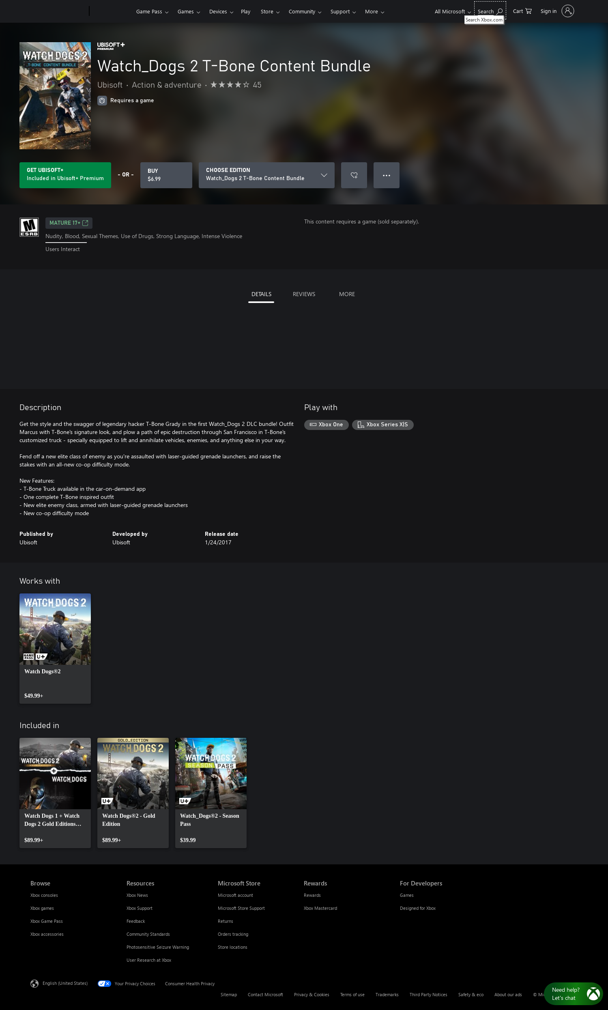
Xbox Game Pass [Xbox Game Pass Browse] (46, 921)
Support (340, 11)
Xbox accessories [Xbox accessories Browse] (47, 934)
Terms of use (352, 994)
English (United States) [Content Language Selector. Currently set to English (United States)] (65, 982)
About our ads (508, 994)
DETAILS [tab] (261, 294)
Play (245, 11)
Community (302, 11)
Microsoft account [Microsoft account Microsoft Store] (235, 895)
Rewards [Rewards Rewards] (312, 895)
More (371, 11)
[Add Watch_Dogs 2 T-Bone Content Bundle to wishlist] (354, 175)
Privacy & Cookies (311, 994)
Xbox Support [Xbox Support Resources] (140, 908)
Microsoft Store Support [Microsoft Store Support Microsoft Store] (241, 908)
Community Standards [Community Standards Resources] (148, 934)
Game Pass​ (149, 11)
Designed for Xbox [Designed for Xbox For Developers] (418, 908)
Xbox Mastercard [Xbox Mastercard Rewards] (320, 908)
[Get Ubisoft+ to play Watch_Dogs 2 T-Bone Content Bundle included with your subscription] (65, 175)
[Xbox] (111, 11)
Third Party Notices (428, 994)
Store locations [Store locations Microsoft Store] (232, 947)
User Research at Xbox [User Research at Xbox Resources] (149, 960)
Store (267, 11)
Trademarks (387, 994)
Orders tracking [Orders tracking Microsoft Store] (233, 934)
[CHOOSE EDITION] (267, 175)
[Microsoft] (58, 11)
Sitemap (229, 994)
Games (186, 11)
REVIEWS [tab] (304, 294)
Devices (218, 11)
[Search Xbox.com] (490, 10)
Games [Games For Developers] (407, 895)
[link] (55, 648)
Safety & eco (470, 994)
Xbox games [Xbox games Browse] (42, 908)
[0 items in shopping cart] (522, 10)
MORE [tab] (347, 294)
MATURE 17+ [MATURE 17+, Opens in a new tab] (68, 223)
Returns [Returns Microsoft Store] (225, 921)
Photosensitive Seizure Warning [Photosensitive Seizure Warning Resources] (158, 947)
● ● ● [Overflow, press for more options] (387, 175)
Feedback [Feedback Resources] (136, 921)
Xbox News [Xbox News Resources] (137, 895)
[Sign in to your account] (557, 11)
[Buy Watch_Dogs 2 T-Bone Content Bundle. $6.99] (166, 175)
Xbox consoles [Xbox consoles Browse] (44, 895)
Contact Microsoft (265, 994)
